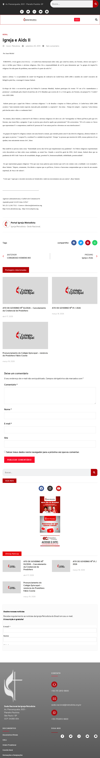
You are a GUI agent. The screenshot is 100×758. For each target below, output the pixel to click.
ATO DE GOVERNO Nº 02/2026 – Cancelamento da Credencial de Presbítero (24, 310)
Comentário (11, 385)
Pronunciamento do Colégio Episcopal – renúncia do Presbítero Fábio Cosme (25, 355)
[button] (96, 20)
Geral (5, 35)
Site (6, 439)
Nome (8, 410)
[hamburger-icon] (77, 20)
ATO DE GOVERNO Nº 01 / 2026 (66, 308)
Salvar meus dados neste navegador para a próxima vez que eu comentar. (42, 453)
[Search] (95, 4)
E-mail (8, 424)
